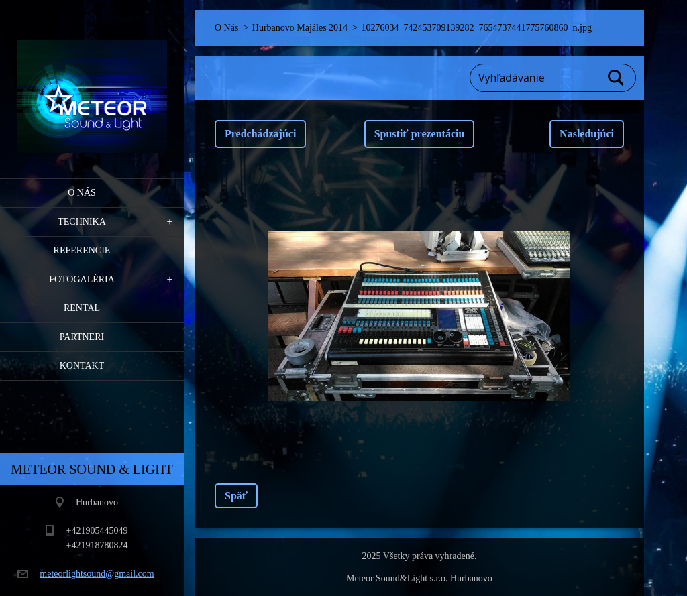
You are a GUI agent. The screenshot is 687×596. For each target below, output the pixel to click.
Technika (82, 222)
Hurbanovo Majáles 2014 (300, 28)
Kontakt (82, 366)
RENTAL (82, 308)
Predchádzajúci (260, 133)
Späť (236, 495)
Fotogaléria (82, 279)
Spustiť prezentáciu (419, 133)
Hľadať (616, 78)
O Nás (82, 193)
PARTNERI (82, 337)
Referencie (82, 250)
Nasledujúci (587, 133)
